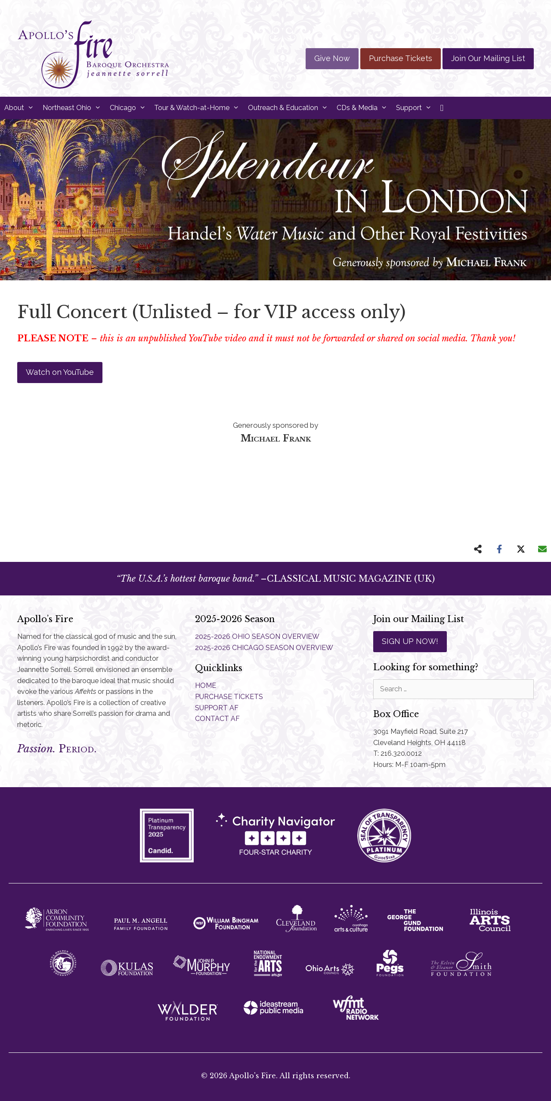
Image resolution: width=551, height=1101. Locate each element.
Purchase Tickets (400, 58)
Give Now (332, 58)
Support (416, 108)
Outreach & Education (290, 108)
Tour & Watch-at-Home (199, 108)
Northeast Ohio (74, 108)
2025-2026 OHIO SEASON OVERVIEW (257, 636)
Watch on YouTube (60, 372)
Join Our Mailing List (488, 58)
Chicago (130, 108)
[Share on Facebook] (499, 549)
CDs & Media (364, 108)
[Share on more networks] (477, 549)
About (21, 108)
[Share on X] (520, 549)
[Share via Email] (542, 549)
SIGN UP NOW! (410, 641)
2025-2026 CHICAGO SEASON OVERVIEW (264, 648)
